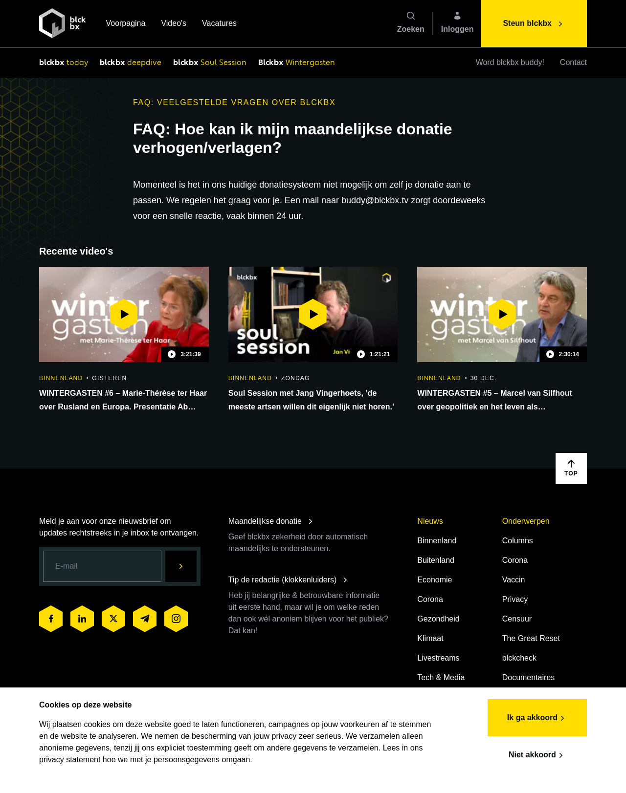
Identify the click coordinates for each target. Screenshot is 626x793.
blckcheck (519, 658)
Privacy (515, 599)
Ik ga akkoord (537, 718)
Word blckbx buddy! (510, 62)
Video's (173, 24)
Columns (517, 540)
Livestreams (438, 658)
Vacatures (219, 24)
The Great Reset (531, 638)
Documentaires (528, 677)
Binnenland (436, 540)
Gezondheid (438, 619)
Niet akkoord (537, 755)
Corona (430, 599)
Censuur (517, 619)
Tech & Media (441, 677)
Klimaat (430, 638)
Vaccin (513, 580)
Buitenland (435, 560)
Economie (434, 580)
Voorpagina (125, 24)
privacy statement (69, 759)
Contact (573, 62)
